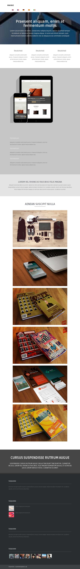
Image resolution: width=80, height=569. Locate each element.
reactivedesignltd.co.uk (21, 566)
